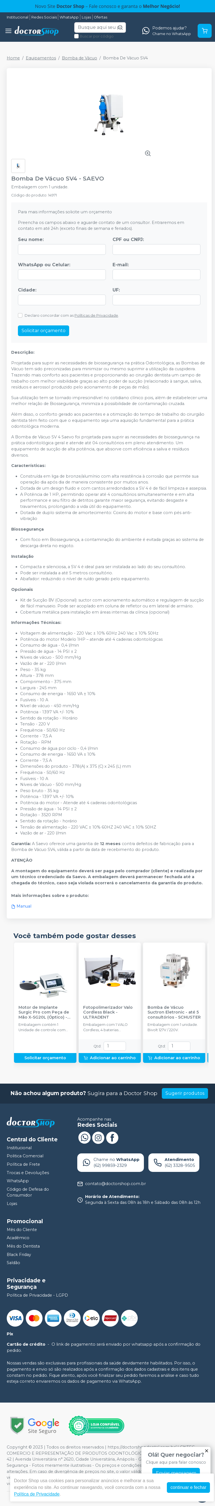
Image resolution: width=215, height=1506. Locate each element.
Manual (21, 906)
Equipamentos (41, 58)
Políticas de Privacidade (96, 315)
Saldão (13, 1262)
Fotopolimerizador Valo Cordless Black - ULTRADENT (108, 1012)
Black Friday (19, 1254)
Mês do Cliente (22, 1229)
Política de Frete (23, 1164)
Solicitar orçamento (44, 330)
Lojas (86, 17)
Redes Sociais (44, 17)
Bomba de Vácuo (79, 58)
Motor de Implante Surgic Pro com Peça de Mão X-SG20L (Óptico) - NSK (43, 1012)
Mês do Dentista (23, 1246)
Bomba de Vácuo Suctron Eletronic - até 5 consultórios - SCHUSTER (174, 1012)
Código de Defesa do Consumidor (28, 1192)
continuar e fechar (188, 1487)
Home (13, 58)
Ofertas (100, 17)
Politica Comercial (25, 1156)
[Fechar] (206, 1450)
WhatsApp (69, 17)
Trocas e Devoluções (28, 1172)
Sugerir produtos (184, 1093)
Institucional (17, 17)
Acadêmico (18, 1237)
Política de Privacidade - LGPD (37, 1295)
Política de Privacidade (37, 1494)
